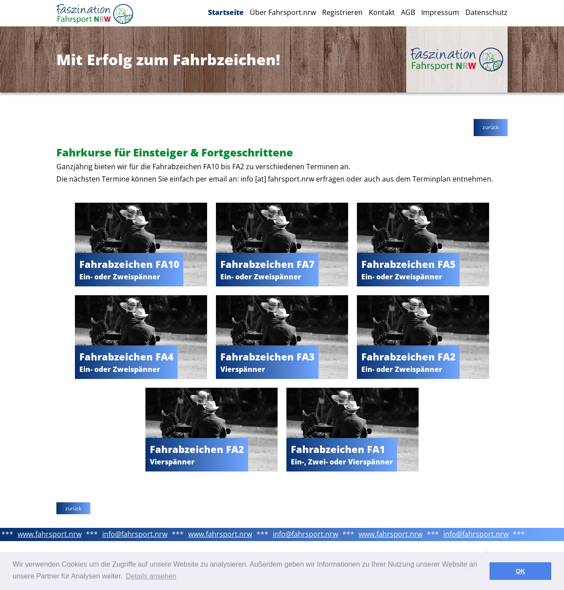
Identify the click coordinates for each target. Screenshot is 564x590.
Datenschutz (486, 12)
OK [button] (520, 571)
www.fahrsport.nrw (50, 534)
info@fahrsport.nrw (134, 534)
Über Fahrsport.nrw (283, 12)
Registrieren (342, 12)
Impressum (440, 12)
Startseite (226, 12)
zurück (490, 127)
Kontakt (382, 12)
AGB (408, 12)
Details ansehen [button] (151, 576)
